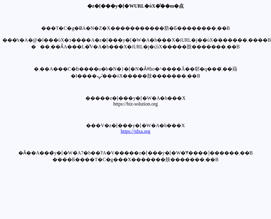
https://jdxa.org (135, 131)
